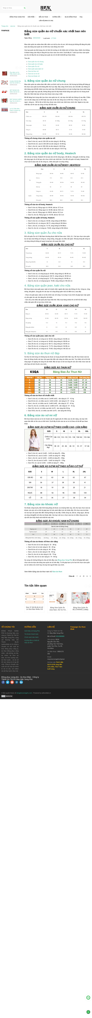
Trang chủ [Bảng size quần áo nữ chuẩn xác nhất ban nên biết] (4, 26)
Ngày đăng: (28, 38)
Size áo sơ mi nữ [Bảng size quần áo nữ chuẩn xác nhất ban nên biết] (33, 73)
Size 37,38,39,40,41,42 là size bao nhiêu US (34, 608)
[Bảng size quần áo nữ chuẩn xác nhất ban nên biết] (64, 560)
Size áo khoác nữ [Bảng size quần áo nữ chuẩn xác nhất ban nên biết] (34, 76)
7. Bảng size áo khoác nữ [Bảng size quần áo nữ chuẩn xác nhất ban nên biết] (41, 504)
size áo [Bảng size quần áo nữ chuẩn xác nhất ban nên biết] (12, 26)
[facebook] (3, 682)
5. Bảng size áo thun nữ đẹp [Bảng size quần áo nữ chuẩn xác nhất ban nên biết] (41, 353)
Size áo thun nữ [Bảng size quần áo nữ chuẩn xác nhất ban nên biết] (33, 71)
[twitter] (7, 682)
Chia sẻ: (71, 576)
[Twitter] (80, 576)
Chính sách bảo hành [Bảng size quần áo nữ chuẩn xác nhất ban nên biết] (31, 637)
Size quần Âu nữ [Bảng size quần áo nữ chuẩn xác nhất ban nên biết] (33, 66)
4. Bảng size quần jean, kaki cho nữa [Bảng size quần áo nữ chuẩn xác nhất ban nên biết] (47, 285)
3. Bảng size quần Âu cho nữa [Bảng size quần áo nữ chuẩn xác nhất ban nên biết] (43, 232)
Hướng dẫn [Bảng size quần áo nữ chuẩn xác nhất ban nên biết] (56, 17)
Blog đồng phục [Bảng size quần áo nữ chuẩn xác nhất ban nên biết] (71, 17)
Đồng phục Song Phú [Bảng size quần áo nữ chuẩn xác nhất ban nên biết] (17, 17)
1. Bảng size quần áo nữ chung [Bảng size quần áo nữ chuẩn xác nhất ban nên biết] (44, 80)
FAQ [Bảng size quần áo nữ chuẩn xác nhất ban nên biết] (81, 17)
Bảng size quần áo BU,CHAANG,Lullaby (80, 608)
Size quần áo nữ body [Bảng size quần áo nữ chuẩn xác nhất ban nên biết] (35, 64)
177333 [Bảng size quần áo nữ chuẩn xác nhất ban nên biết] (53, 38)
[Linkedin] (83, 576)
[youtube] (12, 682)
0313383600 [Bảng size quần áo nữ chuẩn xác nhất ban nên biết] (60, 636)
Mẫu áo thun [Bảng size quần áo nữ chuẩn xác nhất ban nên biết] (43, 17)
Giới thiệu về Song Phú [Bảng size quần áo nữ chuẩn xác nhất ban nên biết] (32, 631)
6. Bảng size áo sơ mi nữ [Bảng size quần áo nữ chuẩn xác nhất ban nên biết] (40, 415)
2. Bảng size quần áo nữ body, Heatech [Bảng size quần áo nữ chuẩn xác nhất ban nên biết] (50, 153)
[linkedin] (21, 682)
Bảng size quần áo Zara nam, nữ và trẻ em (57, 610)
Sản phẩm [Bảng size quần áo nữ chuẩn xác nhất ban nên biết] (31, 17)
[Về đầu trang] (88, 1012)
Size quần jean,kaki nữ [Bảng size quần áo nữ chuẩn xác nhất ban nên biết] (35, 69)
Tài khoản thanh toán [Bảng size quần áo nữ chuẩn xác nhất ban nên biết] (31, 634)
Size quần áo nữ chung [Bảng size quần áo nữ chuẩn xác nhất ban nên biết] (35, 61)
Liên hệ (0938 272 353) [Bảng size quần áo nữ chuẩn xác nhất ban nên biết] (46, 20)
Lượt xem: (46, 38)
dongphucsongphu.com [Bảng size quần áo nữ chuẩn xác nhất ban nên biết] (24, 693)
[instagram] (16, 682)
